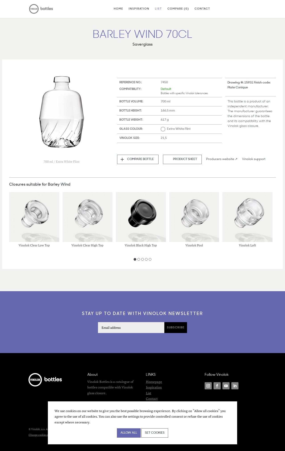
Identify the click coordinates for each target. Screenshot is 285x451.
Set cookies (155, 433)
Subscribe (175, 327)
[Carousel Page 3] (142, 259)
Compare (178, 9)
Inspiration (139, 9)
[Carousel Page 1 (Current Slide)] (135, 259)
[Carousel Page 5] (150, 259)
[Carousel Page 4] (146, 259)
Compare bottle (140, 159)
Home (118, 9)
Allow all (128, 433)
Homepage (154, 382)
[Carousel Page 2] (138, 259)
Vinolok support (253, 159)
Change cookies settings (42, 435)
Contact (202, 9)
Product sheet (185, 159)
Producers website (220, 159)
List (158, 9)
